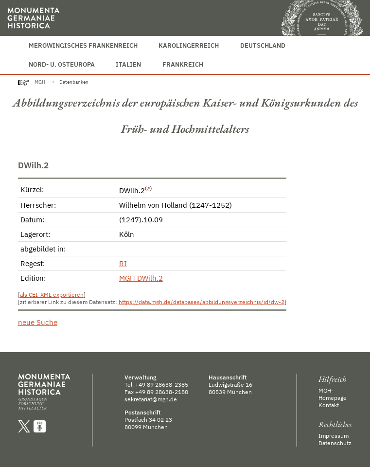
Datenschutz (335, 443)
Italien (128, 64)
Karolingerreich (189, 45)
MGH (40, 82)
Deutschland (262, 45)
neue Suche (37, 322)
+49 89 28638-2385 (161, 384)
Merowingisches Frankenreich (83, 45)
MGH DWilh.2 (141, 278)
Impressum (333, 435)
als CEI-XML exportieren (52, 294)
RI (123, 263)
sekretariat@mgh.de (150, 399)
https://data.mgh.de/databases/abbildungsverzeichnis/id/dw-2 (201, 301)
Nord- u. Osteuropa (62, 64)
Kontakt (328, 405)
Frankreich (182, 64)
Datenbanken (73, 82)
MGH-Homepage (332, 394)
